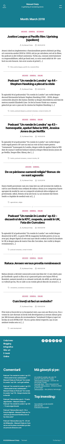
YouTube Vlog (39, 383)
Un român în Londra (41, 376)
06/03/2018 (41, 227)
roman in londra (43, 111)
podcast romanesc (32, 111)
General (32, 31)
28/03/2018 (41, 45)
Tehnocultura (38, 388)
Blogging (7, 342)
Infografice (8, 346)
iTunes (51, 378)
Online (40, 75)
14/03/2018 (41, 136)
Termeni (24, 439)
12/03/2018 (41, 180)
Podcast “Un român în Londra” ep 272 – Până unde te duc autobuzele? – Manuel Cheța (16, 377)
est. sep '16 (52, 376)
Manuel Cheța (32, 4)
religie (20, 202)
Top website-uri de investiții (43, 403)
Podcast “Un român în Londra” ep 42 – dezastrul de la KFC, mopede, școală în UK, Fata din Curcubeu (32, 218)
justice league (18, 67)
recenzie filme (35, 67)
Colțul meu (8, 339)
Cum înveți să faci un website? (32, 300)
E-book (6, 352)
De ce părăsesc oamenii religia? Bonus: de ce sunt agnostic (32, 173)
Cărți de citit (38, 404)
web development (16, 327)
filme (11, 67)
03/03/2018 (41, 305)
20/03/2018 (41, 89)
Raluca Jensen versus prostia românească (32, 262)
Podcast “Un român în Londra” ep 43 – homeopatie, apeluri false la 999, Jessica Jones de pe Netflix (32, 127)
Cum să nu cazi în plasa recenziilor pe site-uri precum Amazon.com (17, 424)
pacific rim (27, 67)
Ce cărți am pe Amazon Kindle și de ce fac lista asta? (16, 413)
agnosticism (14, 202)
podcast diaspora (20, 111)
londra (12, 111)
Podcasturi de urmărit (41, 406)
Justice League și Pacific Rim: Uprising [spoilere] (32, 38)
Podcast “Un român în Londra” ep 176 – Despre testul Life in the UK (16, 392)
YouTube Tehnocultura (42, 385)
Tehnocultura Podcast (41, 379)
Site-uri (6, 349)
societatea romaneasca (25, 287)
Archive (24, 31)
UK (50, 111)
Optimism (40, 31)
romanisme (13, 287)
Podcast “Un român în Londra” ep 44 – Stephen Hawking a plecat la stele (32, 82)
